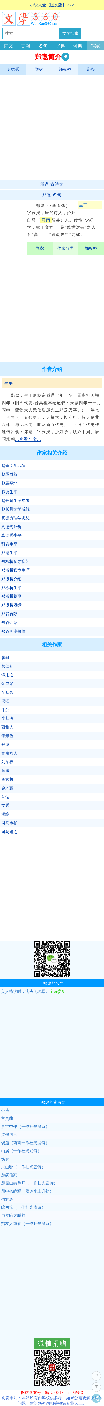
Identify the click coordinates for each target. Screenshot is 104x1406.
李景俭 (7, 736)
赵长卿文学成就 (15, 509)
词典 (78, 45)
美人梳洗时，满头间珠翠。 (33, 991)
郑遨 (5, 744)
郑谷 (91, 69)
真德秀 (13, 69)
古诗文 (52, 184)
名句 (43, 45)
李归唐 (7, 718)
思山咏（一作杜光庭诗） (23, 1167)
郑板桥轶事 (11, 596)
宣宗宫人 (9, 753)
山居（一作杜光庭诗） (21, 1151)
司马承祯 (9, 823)
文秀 (5, 805)
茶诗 (5, 1110)
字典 (60, 45)
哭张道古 (9, 1134)
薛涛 (5, 770)
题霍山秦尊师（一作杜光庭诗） (29, 1183)
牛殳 (5, 710)
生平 (83, 205)
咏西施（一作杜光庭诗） (23, 1207)
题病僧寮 (9, 1175)
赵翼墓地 (9, 483)
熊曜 (5, 701)
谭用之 (7, 675)
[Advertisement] (51, 127)
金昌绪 (7, 683)
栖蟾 (5, 814)
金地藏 (7, 788)
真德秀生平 (11, 535)
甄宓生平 (9, 544)
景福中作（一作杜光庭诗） (25, 1126)
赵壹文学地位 (13, 465)
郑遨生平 (9, 553)
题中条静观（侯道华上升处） (27, 1191)
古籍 (26, 45)
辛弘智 (7, 692)
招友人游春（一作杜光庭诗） (27, 1223)
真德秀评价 (11, 526)
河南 (45, 220)
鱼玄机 (7, 779)
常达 (5, 797)
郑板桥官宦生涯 (15, 570)
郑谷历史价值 (13, 631)
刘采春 (7, 762)
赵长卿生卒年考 (15, 500)
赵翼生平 (9, 492)
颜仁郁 (7, 666)
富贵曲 (7, 1118)
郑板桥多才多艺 (15, 561)
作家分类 (65, 248)
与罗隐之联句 (13, 1215)
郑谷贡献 (9, 614)
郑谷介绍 (9, 622)
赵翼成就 (9, 474)
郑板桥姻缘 (11, 605)
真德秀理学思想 (15, 518)
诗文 (8, 45)
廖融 (5, 657)
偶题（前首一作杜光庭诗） (25, 1143)
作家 (95, 45)
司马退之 (9, 831)
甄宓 (39, 69)
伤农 (5, 1159)
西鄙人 (7, 727)
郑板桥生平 (11, 588)
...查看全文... (28, 439)
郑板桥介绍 (11, 579)
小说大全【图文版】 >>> (52, 5)
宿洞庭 (7, 1199)
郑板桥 (65, 69)
